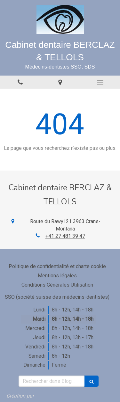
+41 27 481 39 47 (65, 236)
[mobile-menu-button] (100, 82)
